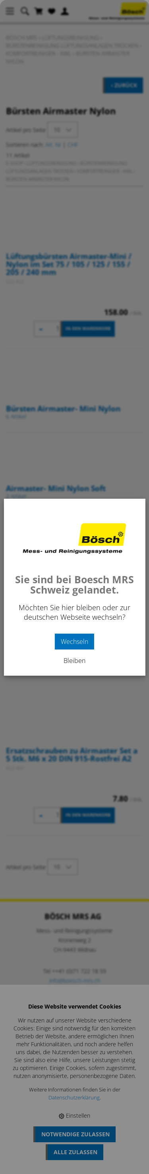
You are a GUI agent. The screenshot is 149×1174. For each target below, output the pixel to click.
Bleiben (74, 660)
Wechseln (74, 641)
